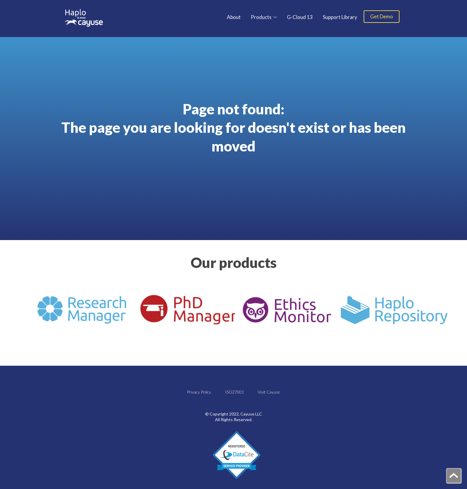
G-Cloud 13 (300, 17)
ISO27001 (234, 391)
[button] (263, 17)
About (234, 17)
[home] (84, 18)
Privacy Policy (199, 391)
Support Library (340, 17)
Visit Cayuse (269, 391)
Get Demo (381, 16)
